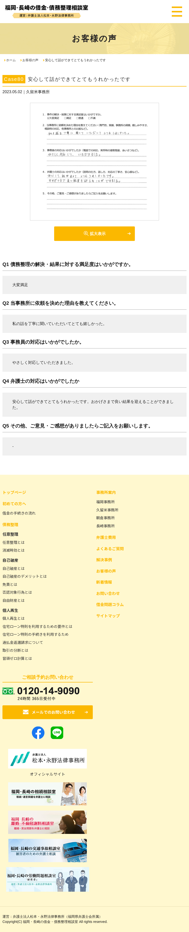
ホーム (11, 60)
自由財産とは (13, 600)
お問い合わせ (108, 593)
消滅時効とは (13, 550)
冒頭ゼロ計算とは (17, 658)
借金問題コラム (110, 604)
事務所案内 (106, 492)
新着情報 (104, 582)
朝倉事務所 (105, 517)
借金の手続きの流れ (19, 513)
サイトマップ (108, 616)
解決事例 (104, 559)
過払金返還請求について (22, 642)
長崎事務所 (105, 525)
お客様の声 (30, 60)
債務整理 (10, 524)
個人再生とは (13, 618)
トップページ (14, 492)
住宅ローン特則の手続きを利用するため (35, 634)
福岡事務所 (105, 501)
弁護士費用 (106, 537)
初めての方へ (14, 503)
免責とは (9, 584)
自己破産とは (13, 568)
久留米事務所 (107, 509)
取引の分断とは (15, 650)
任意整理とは (13, 542)
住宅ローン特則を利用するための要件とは (37, 626)
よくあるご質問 (110, 548)
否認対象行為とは (17, 592)
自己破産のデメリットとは (24, 576)
